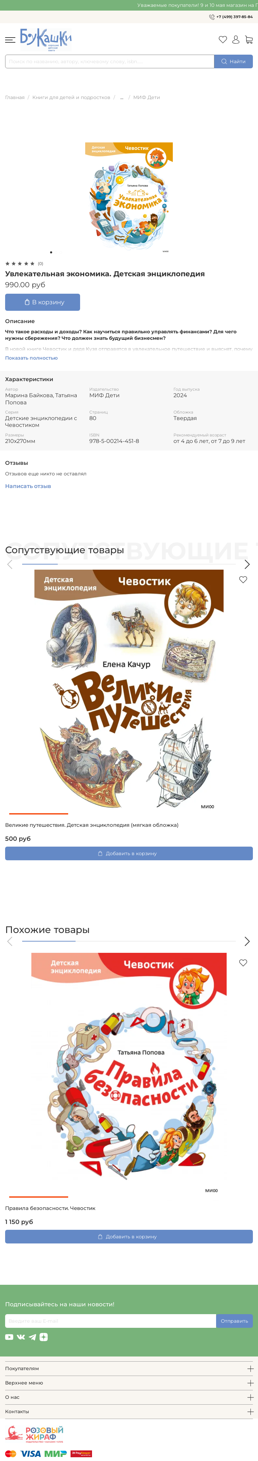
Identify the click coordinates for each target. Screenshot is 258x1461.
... (121, 97)
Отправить (234, 1321)
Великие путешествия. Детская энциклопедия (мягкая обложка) (92, 825)
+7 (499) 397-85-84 (234, 16)
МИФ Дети (146, 97)
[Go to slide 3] (61, 252)
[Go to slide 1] (51, 252)
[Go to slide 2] (56, 252)
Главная (15, 97)
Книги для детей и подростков (71, 97)
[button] (10, 564)
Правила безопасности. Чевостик (50, 1208)
